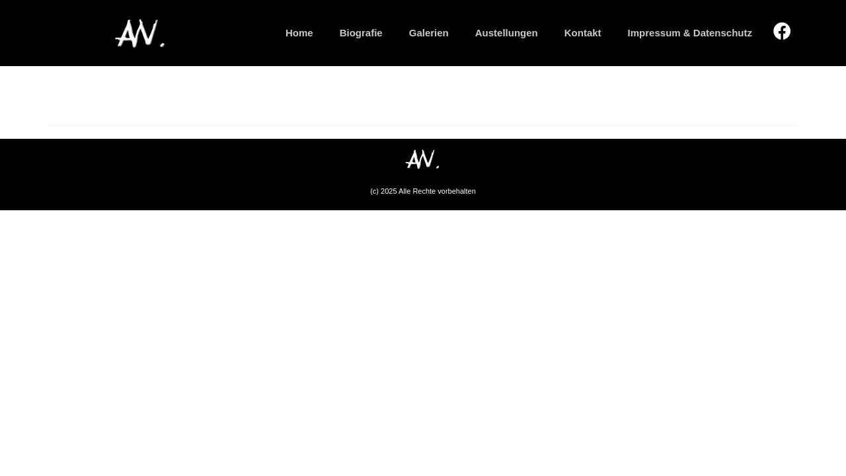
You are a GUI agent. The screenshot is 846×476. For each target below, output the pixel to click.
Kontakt (582, 32)
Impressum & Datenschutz (690, 32)
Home (299, 32)
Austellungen (506, 32)
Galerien (429, 32)
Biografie (361, 32)
